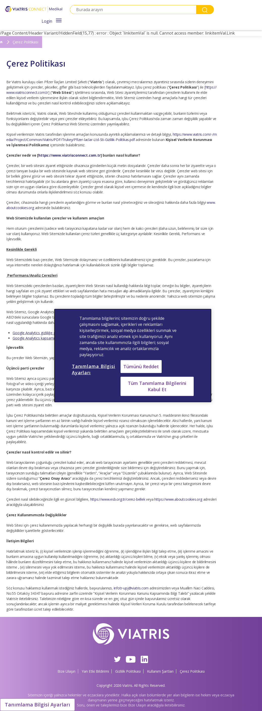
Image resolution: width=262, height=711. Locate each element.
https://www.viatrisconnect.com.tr (69, 155)
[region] (132, 355)
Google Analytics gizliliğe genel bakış (42, 332)
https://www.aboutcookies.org (178, 499)
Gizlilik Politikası (128, 671)
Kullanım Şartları (160, 671)
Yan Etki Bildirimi (95, 671)
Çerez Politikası (192, 671)
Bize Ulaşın (66, 671)
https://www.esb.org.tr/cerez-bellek (117, 499)
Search (205, 9)
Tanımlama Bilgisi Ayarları (37, 704)
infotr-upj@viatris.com (131, 588)
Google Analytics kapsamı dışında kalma (45, 338)
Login (47, 21)
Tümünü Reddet (141, 366)
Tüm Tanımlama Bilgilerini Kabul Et (157, 386)
